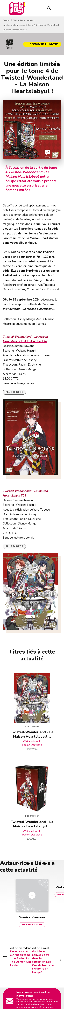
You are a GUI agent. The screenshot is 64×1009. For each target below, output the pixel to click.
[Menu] (53, 8)
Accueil (6, 20)
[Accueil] (17, 8)
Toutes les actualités (23, 20)
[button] (42, 44)
